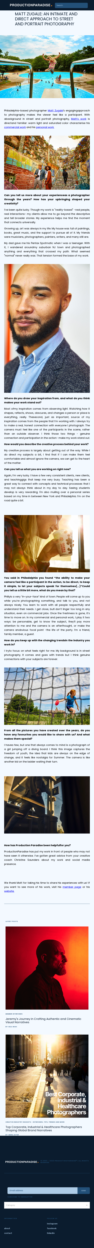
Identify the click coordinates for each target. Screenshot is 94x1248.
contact (8, 1233)
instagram (52, 1223)
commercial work (15, 127)
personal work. (45, 127)
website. (9, 891)
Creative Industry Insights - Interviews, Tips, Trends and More (35, 1122)
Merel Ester (13, 1135)
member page (72, 887)
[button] (90, 5)
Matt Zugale (55, 110)
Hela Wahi (12, 1027)
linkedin (51, 1233)
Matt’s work (78, 119)
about (7, 1228)
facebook (51, 1228)
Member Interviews (14, 1014)
